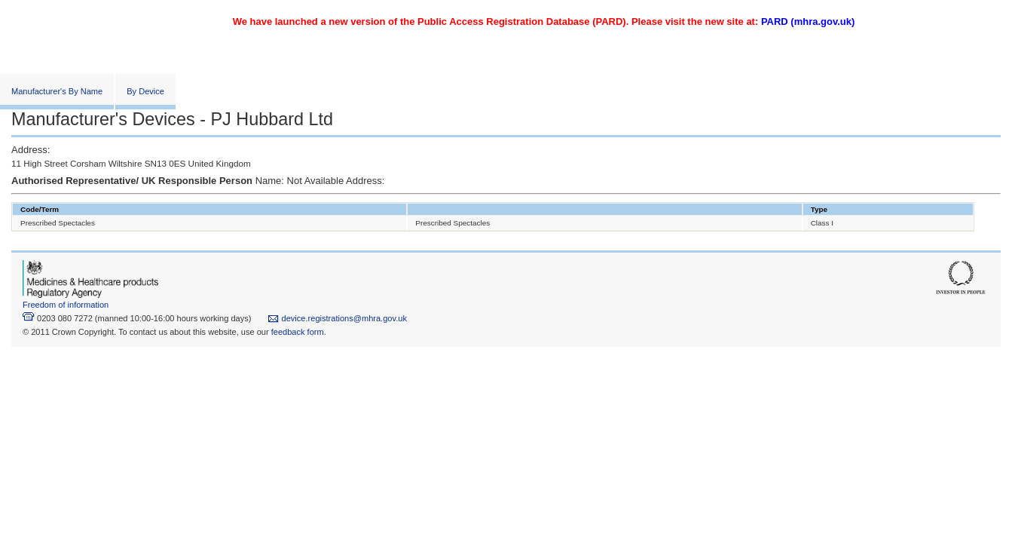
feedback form (297, 331)
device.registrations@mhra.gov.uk (337, 318)
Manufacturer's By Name (56, 91)
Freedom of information (66, 304)
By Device (145, 91)
